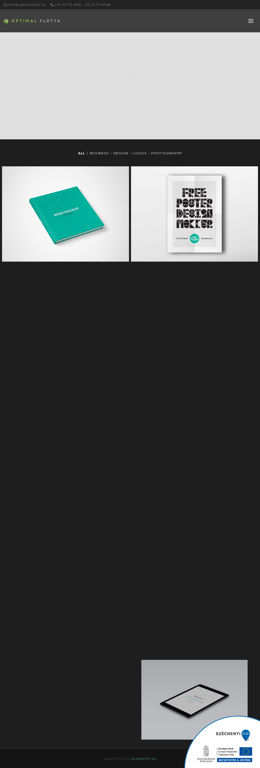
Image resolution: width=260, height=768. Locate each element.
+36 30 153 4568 (97, 4)
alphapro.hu (144, 759)
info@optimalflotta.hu (27, 4)
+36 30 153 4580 (68, 4)
